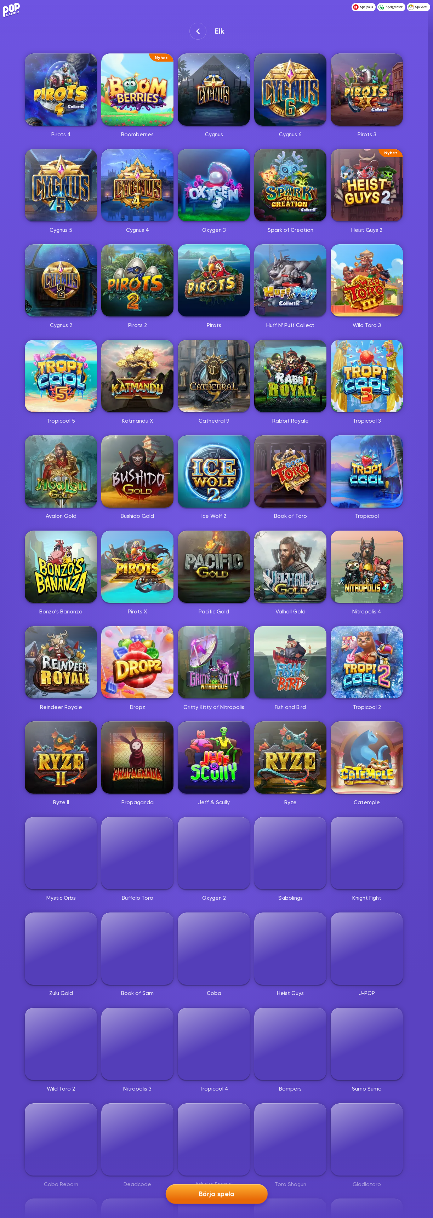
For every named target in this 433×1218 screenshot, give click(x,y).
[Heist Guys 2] (367, 185)
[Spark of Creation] (290, 185)
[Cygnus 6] (290, 89)
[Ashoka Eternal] (214, 1139)
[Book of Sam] (137, 949)
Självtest (417, 7)
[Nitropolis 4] (367, 567)
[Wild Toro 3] (367, 280)
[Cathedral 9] (214, 376)
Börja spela (216, 1194)
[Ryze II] (61, 757)
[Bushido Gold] (137, 471)
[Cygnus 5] (61, 185)
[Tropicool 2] (367, 662)
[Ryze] (290, 757)
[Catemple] (367, 757)
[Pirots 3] (367, 89)
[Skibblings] (290, 853)
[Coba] (214, 949)
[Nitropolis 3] (137, 1044)
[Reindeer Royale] (61, 662)
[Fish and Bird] (290, 662)
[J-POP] (367, 949)
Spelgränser (390, 7)
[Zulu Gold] (61, 949)
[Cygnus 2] (61, 280)
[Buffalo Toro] (137, 853)
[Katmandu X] (137, 376)
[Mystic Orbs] (61, 853)
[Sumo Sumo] (367, 1044)
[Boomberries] (137, 89)
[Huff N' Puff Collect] (290, 280)
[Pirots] (214, 280)
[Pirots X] (137, 567)
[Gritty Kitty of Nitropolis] (214, 662)
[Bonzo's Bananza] (61, 567)
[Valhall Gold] (290, 567)
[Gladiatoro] (367, 1139)
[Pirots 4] (61, 89)
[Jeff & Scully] (214, 757)
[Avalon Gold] (61, 471)
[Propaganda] (137, 757)
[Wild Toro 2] (61, 1044)
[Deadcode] (137, 1139)
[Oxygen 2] (214, 853)
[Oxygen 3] (214, 185)
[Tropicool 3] (367, 376)
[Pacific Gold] (214, 567)
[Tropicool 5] (61, 376)
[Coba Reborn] (61, 1139)
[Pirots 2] (137, 280)
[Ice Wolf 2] (214, 471)
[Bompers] (290, 1044)
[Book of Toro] (290, 471)
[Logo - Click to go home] (13, 9)
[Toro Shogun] (290, 1139)
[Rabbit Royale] (290, 376)
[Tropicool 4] (214, 1044)
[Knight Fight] (367, 853)
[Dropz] (137, 662)
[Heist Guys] (290, 949)
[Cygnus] (214, 89)
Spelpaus (363, 7)
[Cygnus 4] (137, 185)
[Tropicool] (367, 471)
